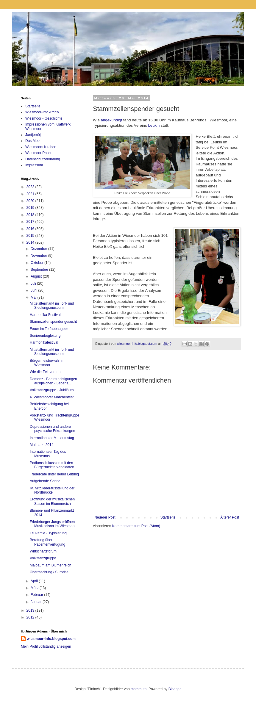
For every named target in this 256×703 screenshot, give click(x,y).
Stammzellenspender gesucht (53, 322)
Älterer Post (229, 517)
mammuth (138, 689)
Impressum (34, 165)
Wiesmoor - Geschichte (44, 118)
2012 (30, 617)
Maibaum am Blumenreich (50, 565)
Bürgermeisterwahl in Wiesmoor (46, 362)
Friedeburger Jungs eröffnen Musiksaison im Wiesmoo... (53, 524)
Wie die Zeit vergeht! (46, 372)
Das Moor (33, 141)
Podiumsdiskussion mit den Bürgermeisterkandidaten (52, 465)
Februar (37, 595)
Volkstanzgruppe (43, 558)
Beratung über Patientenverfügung (47, 542)
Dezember (39, 249)
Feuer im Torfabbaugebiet (50, 329)
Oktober (37, 263)
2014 (30, 242)
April (35, 581)
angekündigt (111, 120)
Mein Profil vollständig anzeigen (46, 646)
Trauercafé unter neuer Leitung (54, 474)
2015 (30, 236)
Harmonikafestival (44, 342)
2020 (30, 201)
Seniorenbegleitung (45, 336)
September (40, 269)
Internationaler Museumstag (52, 438)
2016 (30, 229)
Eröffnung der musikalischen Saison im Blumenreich (52, 501)
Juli (34, 283)
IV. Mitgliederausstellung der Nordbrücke (52, 490)
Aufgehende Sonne (45, 481)
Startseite (168, 517)
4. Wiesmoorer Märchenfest (52, 397)
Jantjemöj (32, 135)
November (39, 255)
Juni (34, 290)
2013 (30, 610)
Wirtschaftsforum (43, 551)
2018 (30, 215)
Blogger (174, 689)
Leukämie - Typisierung (48, 533)
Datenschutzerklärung (42, 159)
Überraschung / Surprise (49, 572)
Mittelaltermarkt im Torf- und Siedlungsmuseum (52, 305)
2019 (30, 208)
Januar (37, 602)
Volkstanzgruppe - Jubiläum (52, 390)
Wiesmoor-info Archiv (42, 112)
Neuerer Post (104, 517)
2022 (30, 187)
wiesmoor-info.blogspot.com (51, 639)
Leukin (154, 125)
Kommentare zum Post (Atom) (136, 526)
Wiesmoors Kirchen (40, 147)
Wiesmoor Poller (38, 153)
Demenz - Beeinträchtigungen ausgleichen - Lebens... (53, 381)
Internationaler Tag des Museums (48, 454)
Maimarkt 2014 (41, 445)
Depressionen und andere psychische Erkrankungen (52, 429)
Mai (34, 297)
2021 (30, 194)
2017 (30, 222)
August (37, 276)
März (35, 588)
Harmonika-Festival (45, 315)
